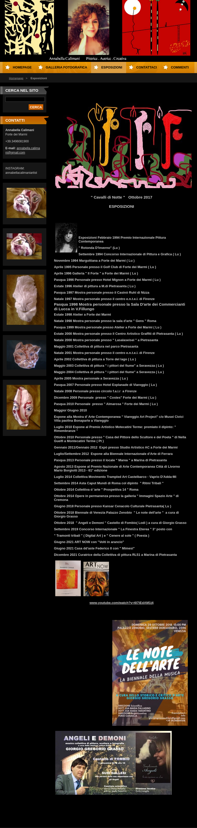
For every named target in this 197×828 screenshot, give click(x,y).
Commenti (180, 67)
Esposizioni (111, 67)
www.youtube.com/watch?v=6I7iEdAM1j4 (122, 603)
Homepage (16, 78)
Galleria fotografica (66, 67)
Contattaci (146, 67)
